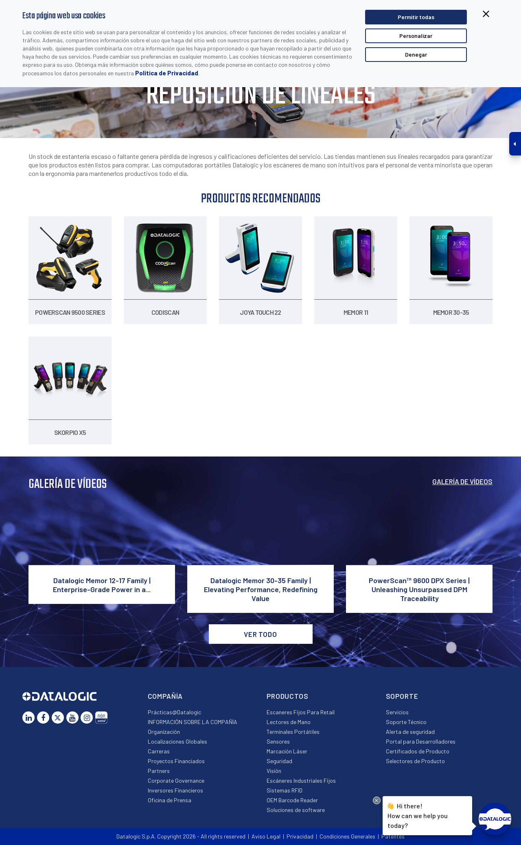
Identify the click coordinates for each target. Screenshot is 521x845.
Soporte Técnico (406, 721)
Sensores (278, 741)
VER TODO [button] (260, 634)
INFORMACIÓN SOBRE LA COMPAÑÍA (192, 721)
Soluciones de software (296, 809)
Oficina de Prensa (169, 800)
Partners (159, 770)
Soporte (402, 696)
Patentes (393, 836)
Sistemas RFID (284, 790)
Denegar (416, 54)
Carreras (159, 751)
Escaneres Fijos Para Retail (301, 712)
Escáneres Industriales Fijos (301, 780)
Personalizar (415, 35)
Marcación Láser (287, 751)
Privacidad (300, 836)
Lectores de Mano (289, 721)
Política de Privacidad (166, 73)
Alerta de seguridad (410, 731)
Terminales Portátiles (293, 731)
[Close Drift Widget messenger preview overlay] (377, 800)
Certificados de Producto (417, 751)
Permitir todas (416, 16)
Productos (288, 696)
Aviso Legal (266, 836)
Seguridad (279, 760)
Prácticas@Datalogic (174, 712)
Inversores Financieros (175, 790)
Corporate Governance (176, 780)
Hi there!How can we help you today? (417, 814)
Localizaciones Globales (177, 741)
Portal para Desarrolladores (420, 741)
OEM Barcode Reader (292, 800)
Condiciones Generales (347, 836)
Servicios (397, 712)
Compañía (165, 696)
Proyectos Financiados (176, 760)
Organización (164, 731)
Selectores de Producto (415, 760)
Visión (274, 770)
